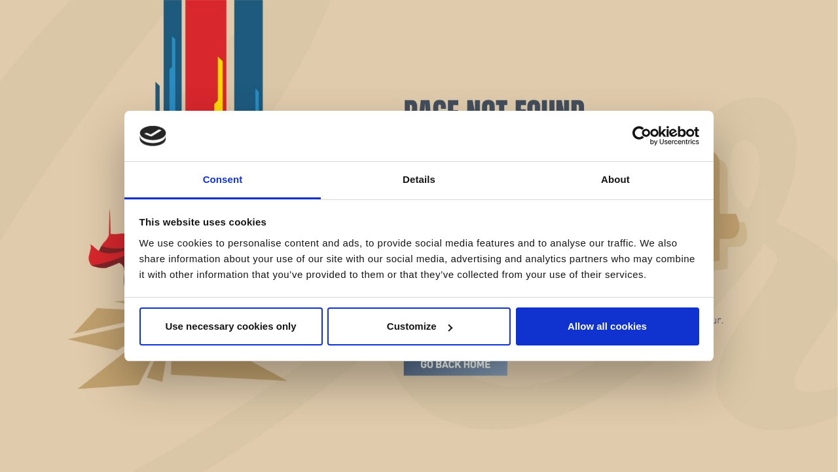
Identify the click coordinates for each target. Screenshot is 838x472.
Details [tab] (419, 179)
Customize (419, 326)
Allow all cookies (607, 326)
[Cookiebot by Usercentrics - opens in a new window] (642, 136)
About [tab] (615, 179)
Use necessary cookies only (230, 326)
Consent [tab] (223, 179)
